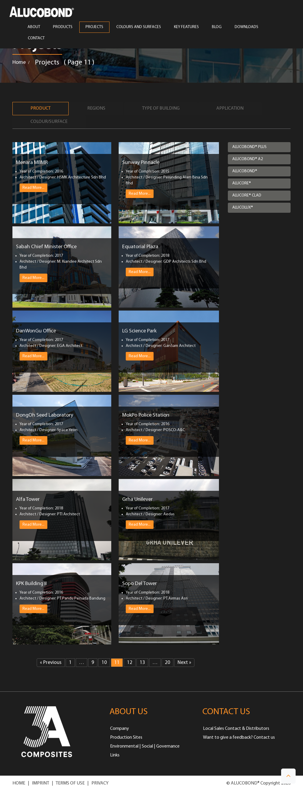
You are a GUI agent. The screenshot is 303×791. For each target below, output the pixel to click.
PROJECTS (94, 27)
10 (104, 662)
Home (19, 62)
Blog (217, 27)
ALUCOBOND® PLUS (249, 147)
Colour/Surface (48, 121)
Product (40, 108)
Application (230, 108)
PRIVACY (100, 783)
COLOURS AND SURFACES (138, 27)
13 (142, 662)
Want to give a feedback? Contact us (239, 737)
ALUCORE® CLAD (246, 195)
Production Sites (126, 737)
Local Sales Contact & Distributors (236, 728)
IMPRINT (40, 783)
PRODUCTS (62, 27)
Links (115, 755)
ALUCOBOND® (244, 171)
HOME (18, 783)
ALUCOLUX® (242, 207)
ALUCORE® (241, 183)
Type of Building (161, 108)
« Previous (51, 662)
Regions (96, 108)
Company (119, 728)
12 (129, 662)
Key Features (186, 27)
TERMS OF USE (70, 783)
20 (167, 662)
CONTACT (36, 38)
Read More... (33, 187)
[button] (288, 776)
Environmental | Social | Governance (145, 746)
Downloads (246, 27)
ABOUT (33, 27)
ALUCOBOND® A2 (247, 159)
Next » (184, 662)
